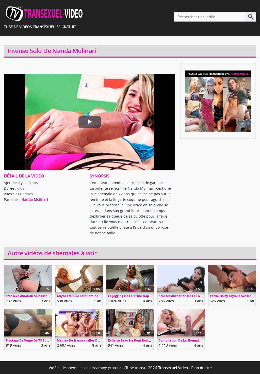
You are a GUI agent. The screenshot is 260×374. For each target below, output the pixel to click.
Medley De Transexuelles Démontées (84, 340)
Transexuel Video (173, 367)
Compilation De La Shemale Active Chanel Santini (196, 340)
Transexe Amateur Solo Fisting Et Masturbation (41, 296)
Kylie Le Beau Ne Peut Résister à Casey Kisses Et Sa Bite (149, 340)
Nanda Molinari (34, 199)
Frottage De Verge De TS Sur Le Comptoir (36, 340)
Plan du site (201, 367)
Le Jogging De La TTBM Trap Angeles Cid (138, 296)
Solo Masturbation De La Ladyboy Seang (189, 296)
